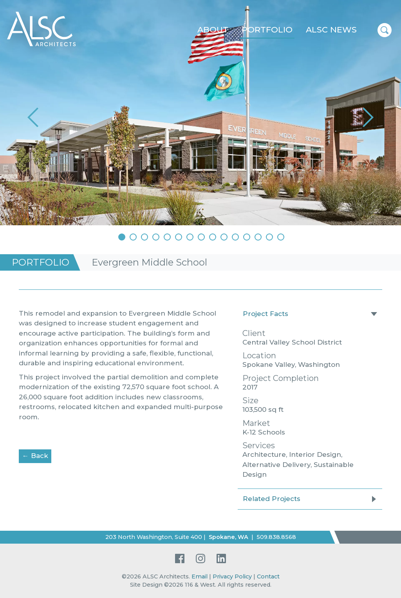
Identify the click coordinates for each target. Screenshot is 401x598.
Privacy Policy (232, 576)
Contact (268, 576)
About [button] (212, 29)
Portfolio (267, 29)
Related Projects (271, 499)
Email (199, 576)
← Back (37, 455)
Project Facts (265, 314)
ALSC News (331, 29)
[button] (34, 117)
